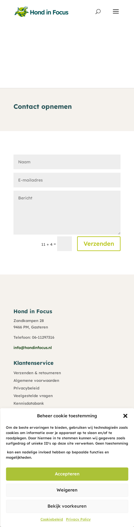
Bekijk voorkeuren (67, 506)
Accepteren (67, 474)
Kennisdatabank (28, 403)
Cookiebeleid (51, 519)
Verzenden (99, 243)
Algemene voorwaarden (36, 380)
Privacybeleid (26, 388)
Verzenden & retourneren (37, 372)
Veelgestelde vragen (33, 395)
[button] (125, 416)
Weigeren (67, 490)
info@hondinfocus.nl (32, 347)
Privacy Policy (78, 519)
